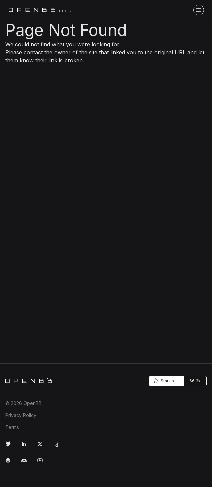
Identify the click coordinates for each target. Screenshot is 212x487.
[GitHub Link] (10, 446)
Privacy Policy (20, 415)
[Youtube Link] (42, 463)
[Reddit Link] (10, 463)
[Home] (28, 380)
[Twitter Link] (42, 446)
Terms (12, 427)
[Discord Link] (26, 463)
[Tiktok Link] (59, 446)
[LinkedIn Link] (26, 446)
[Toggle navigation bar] (198, 10)
